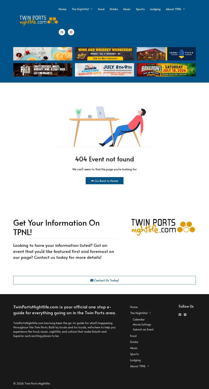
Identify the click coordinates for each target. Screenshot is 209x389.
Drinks (114, 9)
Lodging (155, 9)
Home (62, 9)
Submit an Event (143, 329)
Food (101, 9)
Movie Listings (142, 324)
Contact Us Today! (104, 280)
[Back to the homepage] (39, 20)
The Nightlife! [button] (82, 9)
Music (127, 9)
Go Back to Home (104, 181)
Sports (140, 9)
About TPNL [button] (175, 9)
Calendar (139, 319)
